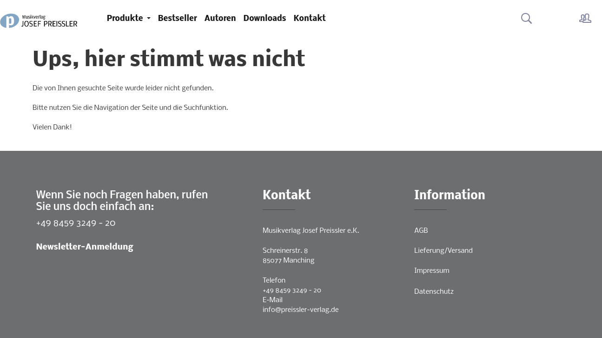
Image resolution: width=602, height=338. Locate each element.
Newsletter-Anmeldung (84, 247)
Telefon (274, 280)
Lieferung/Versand (443, 251)
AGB (421, 231)
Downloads (265, 18)
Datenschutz (434, 292)
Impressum (431, 271)
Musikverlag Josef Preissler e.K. (311, 231)
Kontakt (310, 18)
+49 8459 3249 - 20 (76, 223)
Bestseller (177, 18)
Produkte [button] (126, 18)
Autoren (220, 18)
